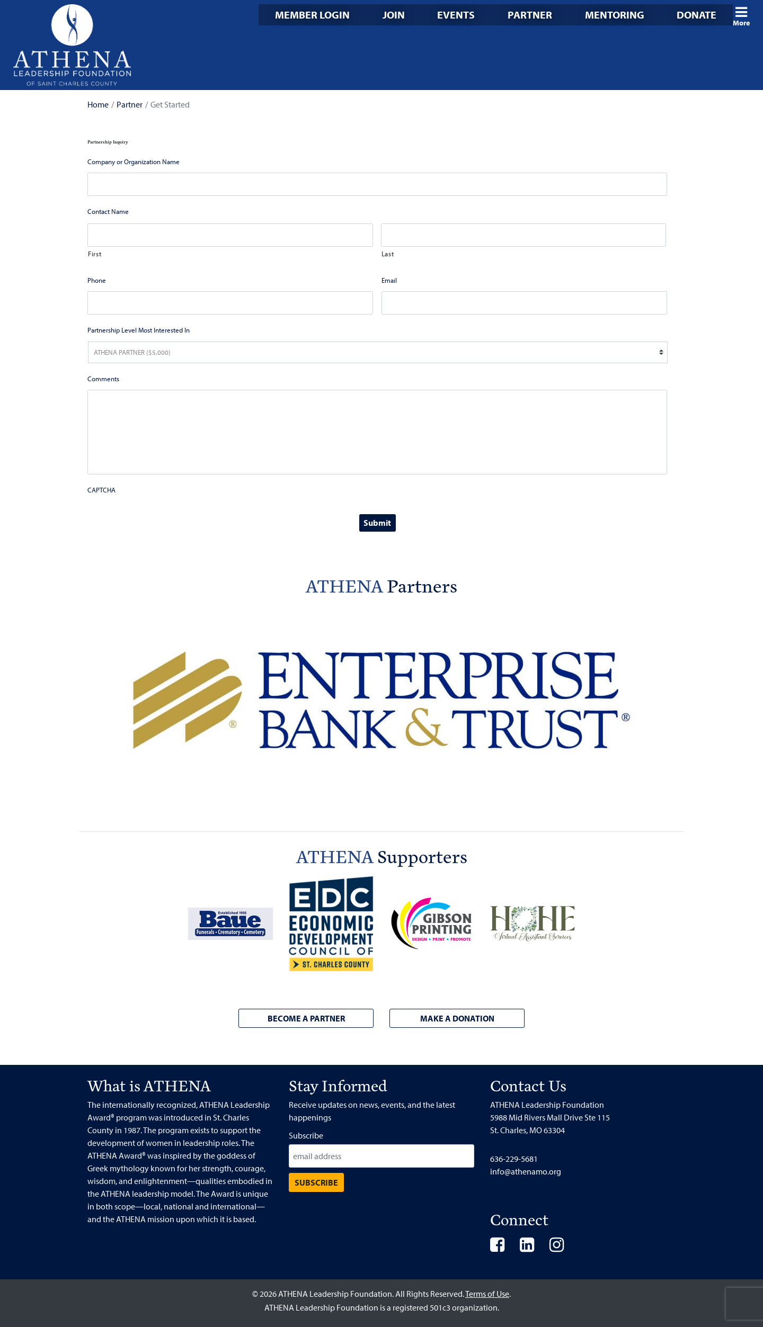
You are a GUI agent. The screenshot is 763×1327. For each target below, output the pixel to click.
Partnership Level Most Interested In (138, 330)
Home (98, 104)
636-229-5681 (514, 1158)
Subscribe (306, 1135)
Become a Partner (306, 1018)
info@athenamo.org (525, 1171)
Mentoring (614, 14)
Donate (696, 14)
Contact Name (108, 211)
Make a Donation (457, 1018)
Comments (103, 378)
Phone (96, 280)
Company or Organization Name (133, 161)
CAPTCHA (101, 490)
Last (388, 253)
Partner (530, 14)
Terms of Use (487, 1293)
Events (456, 14)
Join (394, 14)
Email (389, 280)
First (94, 253)
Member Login (312, 14)
